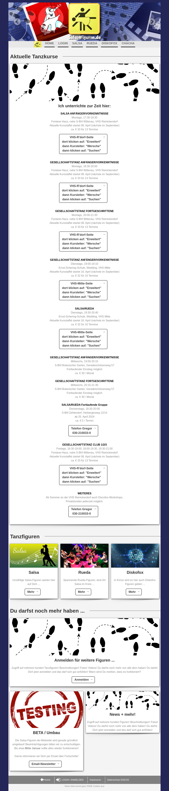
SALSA (77, 43)
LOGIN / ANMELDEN (70, 780)
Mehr (30, 591)
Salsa (34, 572)
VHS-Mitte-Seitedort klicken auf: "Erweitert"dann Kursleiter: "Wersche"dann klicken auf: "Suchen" (81, 290)
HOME (49, 43)
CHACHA (128, 43)
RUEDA (92, 43)
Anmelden (81, 679)
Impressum (95, 779)
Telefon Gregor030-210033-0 (81, 431)
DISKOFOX (109, 43)
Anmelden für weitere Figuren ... (84, 660)
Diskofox (135, 572)
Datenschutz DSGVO (118, 779)
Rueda (84, 572)
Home (45, 780)
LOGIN (63, 43)
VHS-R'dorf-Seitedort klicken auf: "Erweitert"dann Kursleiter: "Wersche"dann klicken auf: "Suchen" (81, 144)
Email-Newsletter (44, 764)
